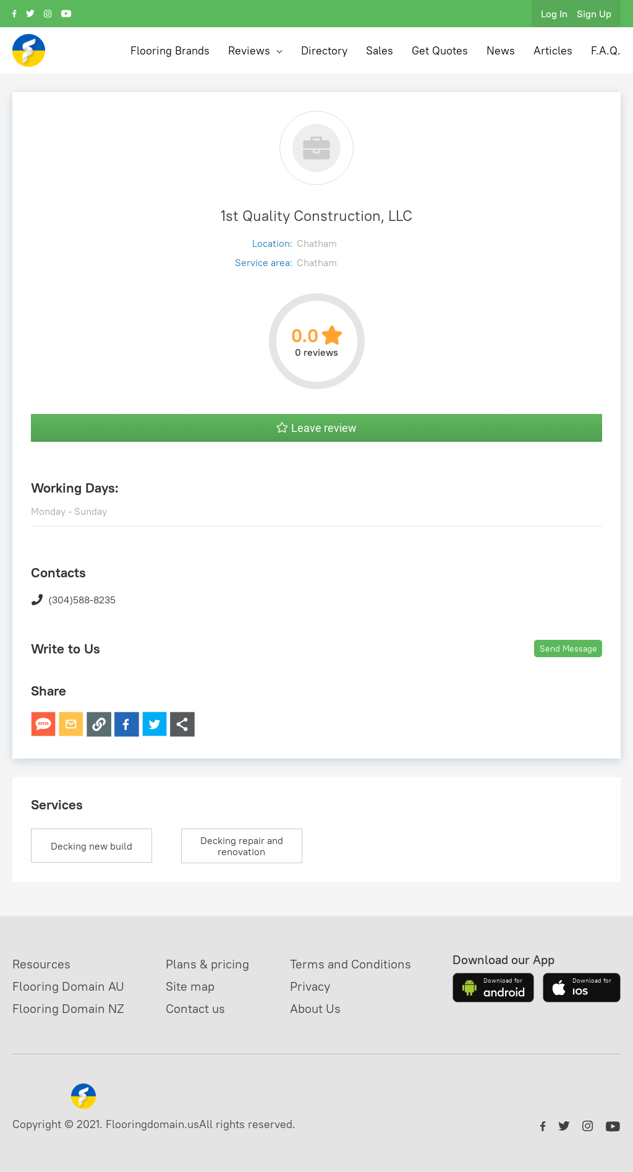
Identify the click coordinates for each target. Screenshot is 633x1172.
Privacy (310, 986)
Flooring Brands (170, 50)
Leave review (316, 427)
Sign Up (594, 13)
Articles (552, 50)
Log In (554, 13)
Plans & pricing (207, 964)
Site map (190, 986)
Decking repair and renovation (241, 846)
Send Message (568, 648)
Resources (41, 964)
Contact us (195, 1008)
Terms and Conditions (350, 964)
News (500, 50)
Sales (379, 50)
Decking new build (91, 846)
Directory (324, 50)
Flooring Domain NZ (68, 1008)
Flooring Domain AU (68, 986)
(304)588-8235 (73, 599)
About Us (315, 1008)
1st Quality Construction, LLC (316, 215)
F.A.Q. (606, 50)
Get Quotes (440, 50)
